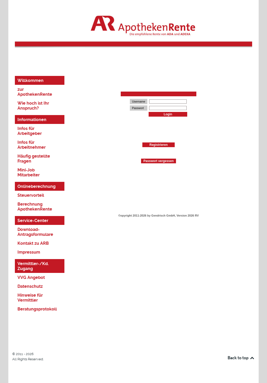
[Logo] (133, 26)
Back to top (241, 357)
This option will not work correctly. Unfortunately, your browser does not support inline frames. (158, 191)
